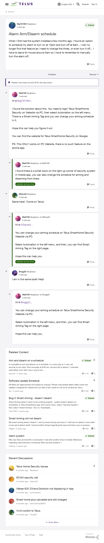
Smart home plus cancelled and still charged (41, 499)
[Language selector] (66, 4)
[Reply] (90, 64)
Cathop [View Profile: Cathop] (12, 446)
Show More (52, 522)
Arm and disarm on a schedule (26, 360)
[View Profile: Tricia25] (11, 512)
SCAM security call (27, 477)
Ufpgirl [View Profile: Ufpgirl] (11, 428)
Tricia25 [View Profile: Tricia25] (33, 514)
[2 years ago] (20, 428)
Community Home (13, 535)
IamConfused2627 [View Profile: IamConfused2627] (38, 503)
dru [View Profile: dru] (10, 391)
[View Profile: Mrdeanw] (11, 468)
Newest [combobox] (94, 74)
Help (41, 535)
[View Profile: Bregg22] (14, 273)
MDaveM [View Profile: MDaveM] (23, 194)
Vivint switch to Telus (28, 510)
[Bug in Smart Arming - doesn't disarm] (46, 404)
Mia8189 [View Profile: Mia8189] (22, 93)
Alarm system (16, 435)
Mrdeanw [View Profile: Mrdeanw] (34, 470)
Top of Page (30, 535)
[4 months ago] (22, 470)
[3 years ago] (23, 411)
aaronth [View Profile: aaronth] (12, 373)
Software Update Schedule (24, 380)
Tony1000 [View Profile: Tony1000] (13, 411)
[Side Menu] (7, 4)
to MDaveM (45, 217)
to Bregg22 (45, 294)
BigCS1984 (24, 100)
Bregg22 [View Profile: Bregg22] (22, 271)
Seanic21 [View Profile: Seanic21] (34, 481)
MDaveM (26, 224)
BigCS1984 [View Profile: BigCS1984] (22, 24)
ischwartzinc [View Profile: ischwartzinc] (35, 492)
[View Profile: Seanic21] (11, 479)
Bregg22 (26, 302)
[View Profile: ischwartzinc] (11, 490)
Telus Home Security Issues (32, 466)
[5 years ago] (21, 373)
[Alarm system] (46, 441)
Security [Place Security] (9, 12)
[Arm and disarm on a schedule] (44, 367)
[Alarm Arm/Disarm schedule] (23, 96)
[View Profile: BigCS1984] (12, 25)
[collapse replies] (6, 92)
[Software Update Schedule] (50, 386)
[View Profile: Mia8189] (14, 94)
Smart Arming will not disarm (25, 418)
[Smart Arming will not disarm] (52, 423)
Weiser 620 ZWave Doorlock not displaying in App (45, 488)
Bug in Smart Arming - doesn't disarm (30, 398)
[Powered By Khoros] (92, 536)
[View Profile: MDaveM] (14, 195)
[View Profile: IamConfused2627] (11, 501)
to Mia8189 (44, 163)
